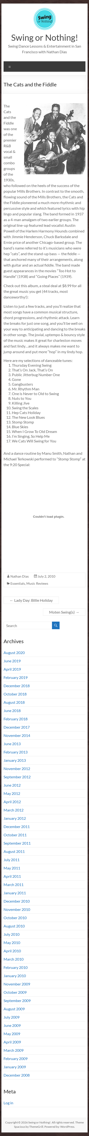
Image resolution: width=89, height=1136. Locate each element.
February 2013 (16, 752)
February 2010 (16, 967)
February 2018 (16, 719)
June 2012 (12, 785)
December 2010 (17, 901)
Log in (8, 1102)
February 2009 (16, 1058)
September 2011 (17, 843)
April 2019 (12, 669)
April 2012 (12, 801)
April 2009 (12, 1042)
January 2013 (15, 760)
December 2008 (17, 1075)
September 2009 (17, 1000)
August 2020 (14, 652)
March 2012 (13, 810)
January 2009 (15, 1067)
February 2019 (16, 677)
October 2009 (15, 992)
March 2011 (13, 884)
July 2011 (11, 859)
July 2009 (11, 1017)
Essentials (17, 583)
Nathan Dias (19, 576)
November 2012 (17, 768)
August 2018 (14, 702)
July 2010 (11, 934)
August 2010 (14, 926)
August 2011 (14, 851)
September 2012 (17, 777)
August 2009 (14, 1009)
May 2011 (12, 868)
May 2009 (12, 1033)
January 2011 (15, 893)
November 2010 (17, 909)
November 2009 (17, 984)
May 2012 (12, 793)
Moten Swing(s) (64, 612)
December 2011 (17, 826)
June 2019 (12, 661)
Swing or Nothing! (44, 37)
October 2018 (15, 694)
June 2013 (12, 743)
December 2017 (17, 727)
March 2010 (13, 959)
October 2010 (15, 917)
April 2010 (12, 951)
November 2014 (17, 735)
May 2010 (12, 942)
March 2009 (13, 1050)
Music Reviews (37, 583)
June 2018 (12, 710)
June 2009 (12, 1025)
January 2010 (15, 975)
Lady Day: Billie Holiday (31, 600)
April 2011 (12, 876)
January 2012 (15, 818)
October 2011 (15, 835)
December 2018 (17, 685)
